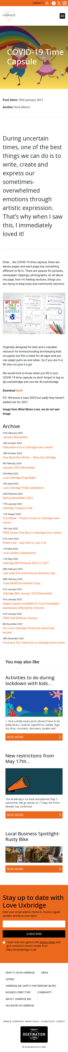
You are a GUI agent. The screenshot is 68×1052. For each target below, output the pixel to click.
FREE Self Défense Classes (20, 618)
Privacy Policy (32, 1021)
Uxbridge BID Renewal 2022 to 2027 (26, 563)
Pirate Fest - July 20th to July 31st (24, 543)
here (19, 390)
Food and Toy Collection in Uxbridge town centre (34, 642)
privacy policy (47, 942)
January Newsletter (15, 437)
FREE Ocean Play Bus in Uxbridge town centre (32, 532)
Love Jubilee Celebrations (19, 553)
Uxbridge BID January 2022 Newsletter (27, 593)
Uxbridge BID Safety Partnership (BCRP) (31, 985)
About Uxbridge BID (18, 999)
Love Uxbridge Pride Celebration (23, 488)
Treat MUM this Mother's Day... (22, 583)
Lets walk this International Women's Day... (30, 573)
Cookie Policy (48, 1021)
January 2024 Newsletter (19, 467)
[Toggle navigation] (62, 16)
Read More (15, 737)
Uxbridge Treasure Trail (17, 508)
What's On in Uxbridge (20, 972)
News (44, 972)
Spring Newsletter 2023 (18, 498)
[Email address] (34, 924)
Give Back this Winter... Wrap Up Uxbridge (29, 457)
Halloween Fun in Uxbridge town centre (28, 447)
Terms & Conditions (13, 1021)
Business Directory (18, 992)
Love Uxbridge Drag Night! (19, 477)
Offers (10, 979)
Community (44, 992)
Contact (37, 3)
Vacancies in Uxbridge (20, 1005)
